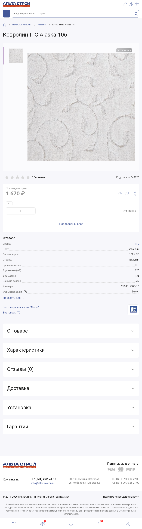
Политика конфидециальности (121, 496)
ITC (137, 243)
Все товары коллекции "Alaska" (21, 307)
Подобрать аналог (71, 224)
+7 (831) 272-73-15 (43, 479)
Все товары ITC (11, 312)
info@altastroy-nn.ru (42, 483)
